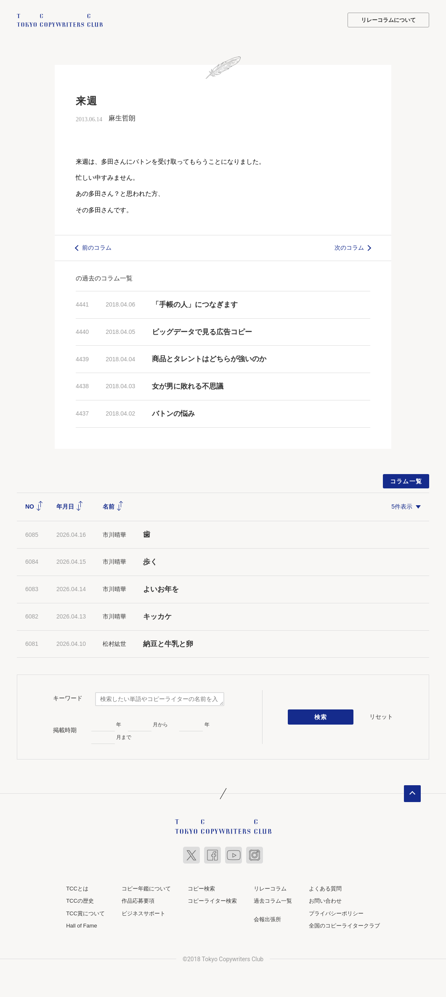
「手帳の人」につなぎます (195, 304)
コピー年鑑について (146, 888)
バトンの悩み (173, 414)
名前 (113, 506)
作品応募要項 (138, 901)
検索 (320, 717)
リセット (381, 716)
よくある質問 (325, 888)
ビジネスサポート (143, 913)
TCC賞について (85, 913)
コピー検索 (201, 888)
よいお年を (161, 589)
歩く (150, 562)
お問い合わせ (325, 901)
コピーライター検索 (212, 901)
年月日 (69, 506)
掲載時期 (65, 730)
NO (34, 506)
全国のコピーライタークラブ (344, 925)
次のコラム (349, 247)
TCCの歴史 (80, 901)
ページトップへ (412, 793)
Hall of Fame (81, 925)
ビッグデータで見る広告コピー (202, 332)
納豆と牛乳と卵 (168, 644)
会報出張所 (267, 919)
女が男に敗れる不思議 (187, 386)
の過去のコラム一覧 (104, 277)
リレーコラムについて (388, 20)
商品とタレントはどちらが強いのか (209, 359)
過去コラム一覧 (273, 901)
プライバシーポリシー (336, 913)
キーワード (67, 698)
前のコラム (97, 247)
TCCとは (77, 888)
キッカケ (157, 616)
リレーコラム (270, 888)
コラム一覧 (406, 480)
